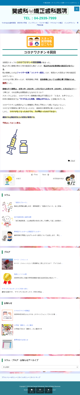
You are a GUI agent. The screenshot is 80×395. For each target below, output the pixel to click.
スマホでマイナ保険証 (22, 311)
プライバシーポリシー (9, 377)
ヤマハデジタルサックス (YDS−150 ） (15, 289)
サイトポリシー (24, 377)
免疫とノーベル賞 (20, 274)
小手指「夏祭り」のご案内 (23, 325)
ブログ (72, 161)
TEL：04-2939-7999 (40, 18)
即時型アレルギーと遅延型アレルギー (27, 231)
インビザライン (72, 3)
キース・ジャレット (21, 259)
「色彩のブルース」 (21, 202)
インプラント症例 (59, 3)
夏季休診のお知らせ (21, 340)
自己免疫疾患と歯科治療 (22, 217)
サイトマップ (35, 377)
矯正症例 (47, 3)
